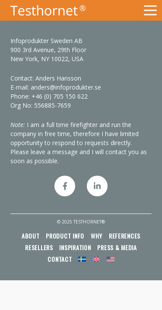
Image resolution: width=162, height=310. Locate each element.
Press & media (117, 247)
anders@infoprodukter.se (66, 87)
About (31, 235)
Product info (65, 235)
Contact (60, 259)
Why (96, 235)
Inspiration (75, 247)
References (124, 235)
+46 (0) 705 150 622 (60, 96)
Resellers (39, 247)
